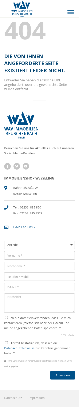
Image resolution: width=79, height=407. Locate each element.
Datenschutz (13, 398)
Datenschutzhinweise (19, 348)
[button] (70, 12)
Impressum (37, 398)
